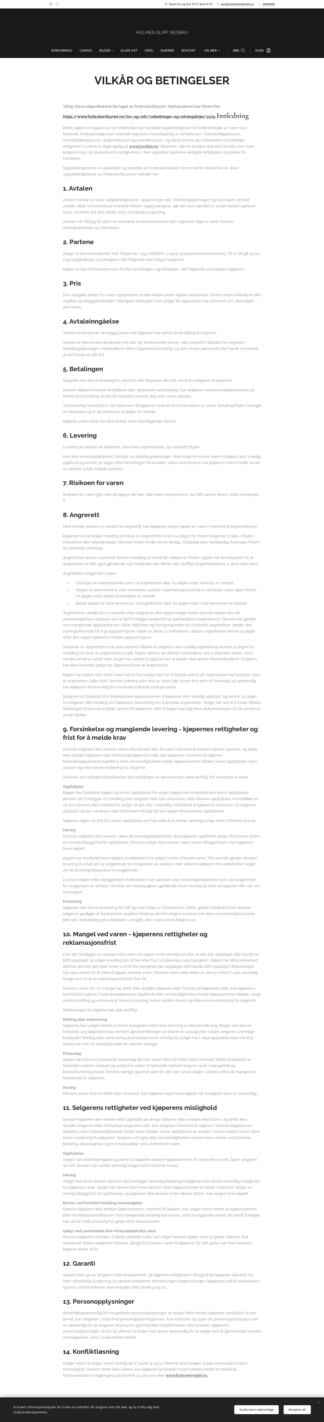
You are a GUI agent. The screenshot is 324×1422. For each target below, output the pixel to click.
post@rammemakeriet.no (237, 4)
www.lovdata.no (143, 146)
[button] (239, 50)
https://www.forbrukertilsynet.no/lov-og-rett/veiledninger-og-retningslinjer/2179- (140, 116)
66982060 (269, 4)
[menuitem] (63, 50)
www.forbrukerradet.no (186, 1375)
